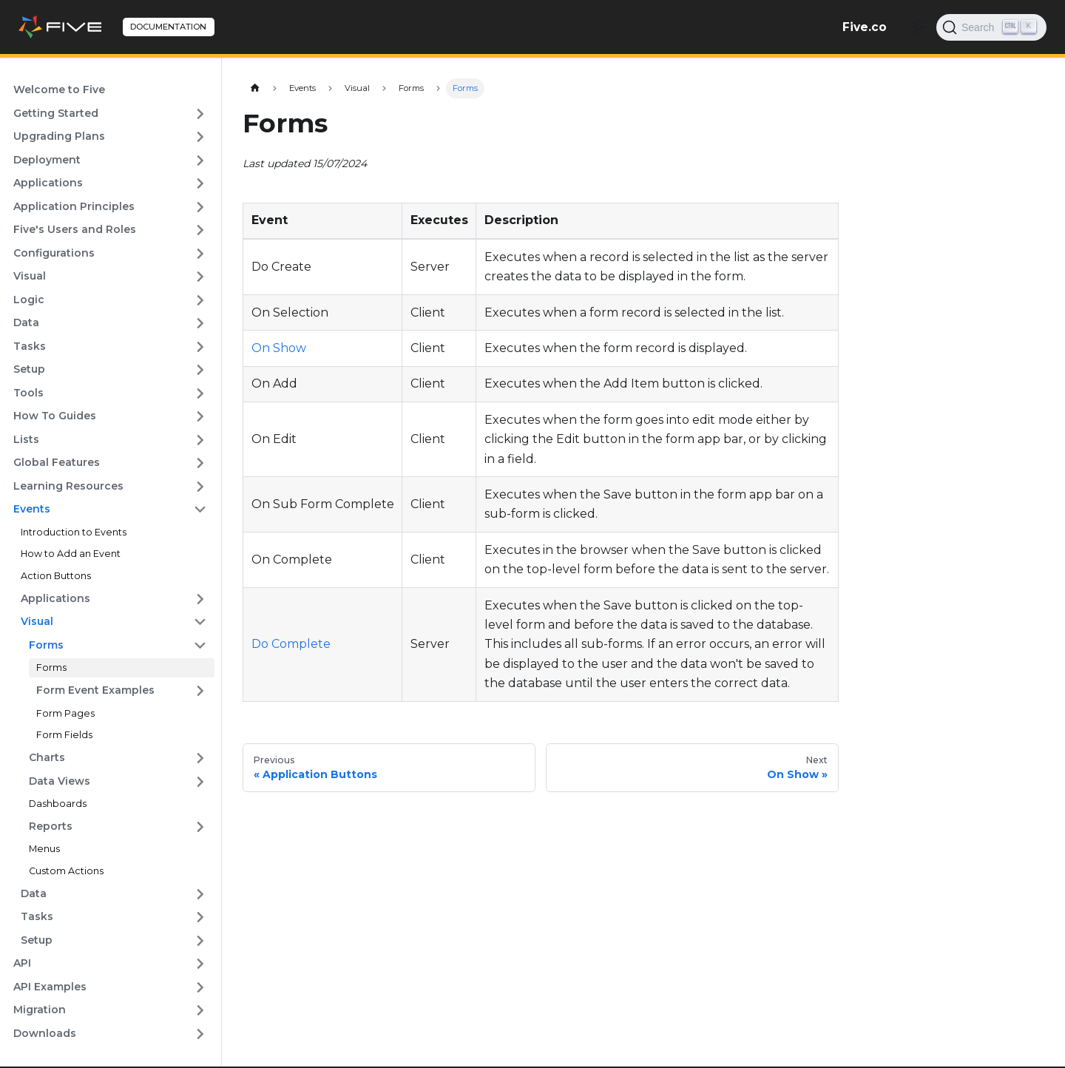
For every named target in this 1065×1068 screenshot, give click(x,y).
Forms (46, 645)
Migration (39, 1009)
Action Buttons (56, 575)
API (22, 963)
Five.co (864, 27)
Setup (29, 369)
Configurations (54, 253)
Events (31, 509)
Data (26, 322)
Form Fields (64, 734)
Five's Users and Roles (74, 229)
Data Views (59, 781)
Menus (44, 848)
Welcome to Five (59, 89)
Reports (50, 826)
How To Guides (54, 415)
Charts (47, 757)
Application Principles (74, 206)
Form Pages (65, 713)
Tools (28, 392)
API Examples (50, 986)
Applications (48, 182)
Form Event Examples (95, 690)
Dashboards (58, 803)
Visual (29, 276)
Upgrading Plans (59, 136)
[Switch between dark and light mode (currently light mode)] (917, 27)
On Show (278, 348)
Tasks (29, 346)
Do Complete (291, 644)
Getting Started (55, 113)
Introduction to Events (73, 532)
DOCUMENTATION (168, 26)
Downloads (44, 1033)
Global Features (56, 462)
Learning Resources (68, 486)
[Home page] (255, 88)
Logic (28, 299)
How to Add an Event (71, 553)
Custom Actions (66, 870)
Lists (26, 439)
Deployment (47, 159)
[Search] (991, 27)
